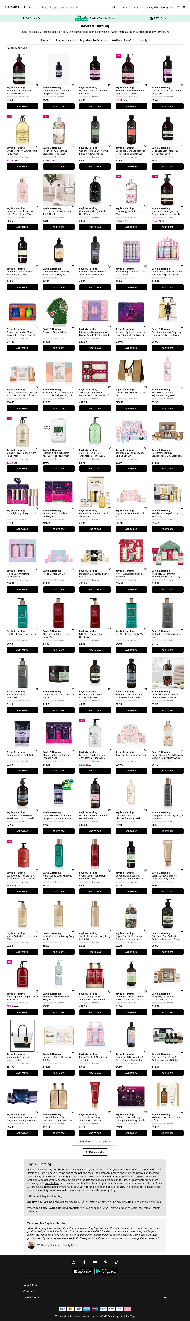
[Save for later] (34, 83)
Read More (163, 31)
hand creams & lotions (124, 31)
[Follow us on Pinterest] (106, 1262)
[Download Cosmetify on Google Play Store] (106, 1271)
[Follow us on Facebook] (84, 1262)
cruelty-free (71, 1202)
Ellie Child (55, 1245)
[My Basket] (178, 7)
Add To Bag (22, 106)
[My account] (184, 7)
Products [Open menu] (138, 7)
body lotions (52, 1183)
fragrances (54, 1190)
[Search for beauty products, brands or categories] (78, 7)
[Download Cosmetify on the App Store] (82, 1271)
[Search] (114, 7)
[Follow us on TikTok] (117, 1262)
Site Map (130, 1316)
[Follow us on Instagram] (73, 1262)
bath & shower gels (77, 31)
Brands (127, 7)
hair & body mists (99, 31)
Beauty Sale (152, 7)
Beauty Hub (167, 7)
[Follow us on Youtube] (95, 1262)
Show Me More (95, 1151)
